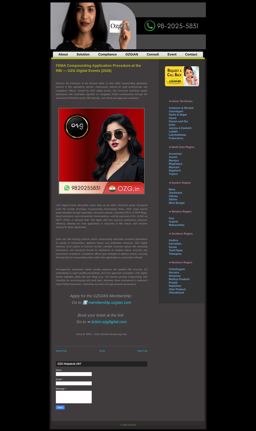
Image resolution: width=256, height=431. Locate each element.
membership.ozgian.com (109, 302)
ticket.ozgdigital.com (109, 322)
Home (102, 351)
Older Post (142, 351)
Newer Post (61, 351)
